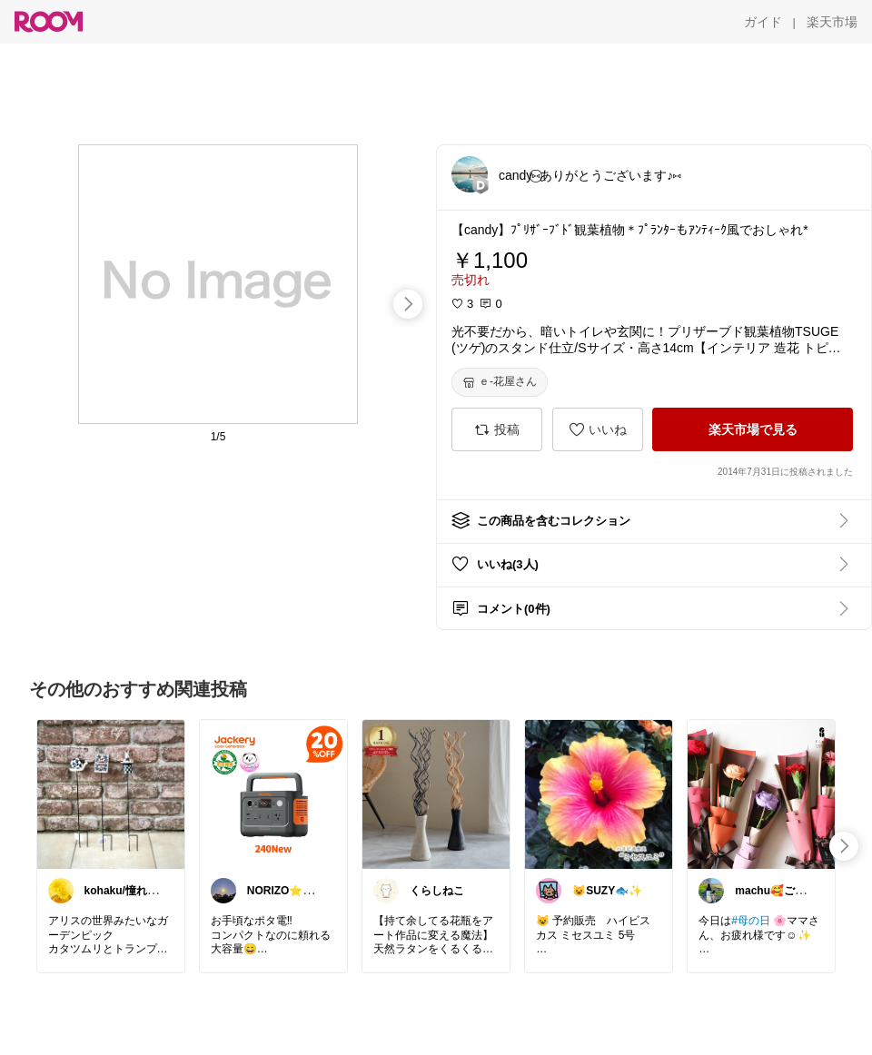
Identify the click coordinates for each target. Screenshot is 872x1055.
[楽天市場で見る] (752, 429)
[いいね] (597, 429)
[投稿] (496, 429)
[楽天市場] (832, 22)
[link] (110, 793)
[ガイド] (763, 22)
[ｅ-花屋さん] (499, 382)
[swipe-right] (407, 304)
